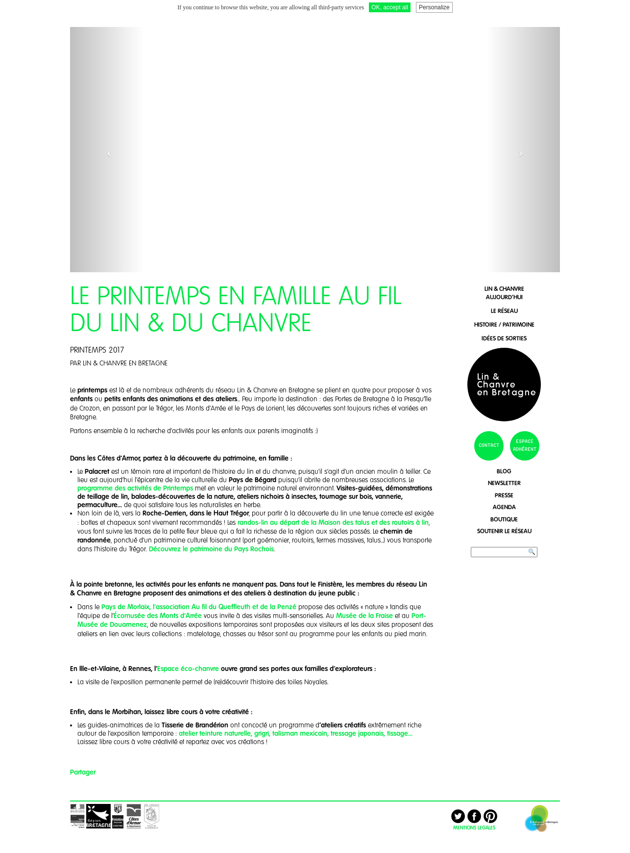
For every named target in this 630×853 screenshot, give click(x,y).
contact (489, 445)
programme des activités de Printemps (136, 488)
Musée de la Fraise (364, 616)
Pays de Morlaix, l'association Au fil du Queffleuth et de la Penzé (197, 607)
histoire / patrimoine (504, 324)
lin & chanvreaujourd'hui (504, 293)
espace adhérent (524, 445)
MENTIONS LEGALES (474, 827)
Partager (83, 772)
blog (504, 471)
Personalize (434, 7)
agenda (504, 507)
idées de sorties (504, 338)
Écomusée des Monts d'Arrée (158, 616)
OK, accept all (389, 7)
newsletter (504, 483)
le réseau (504, 310)
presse (504, 495)
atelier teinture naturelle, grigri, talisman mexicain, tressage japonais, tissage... (295, 733)
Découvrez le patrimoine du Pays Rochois (211, 549)
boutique (504, 519)
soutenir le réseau (504, 531)
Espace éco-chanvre (188, 668)
